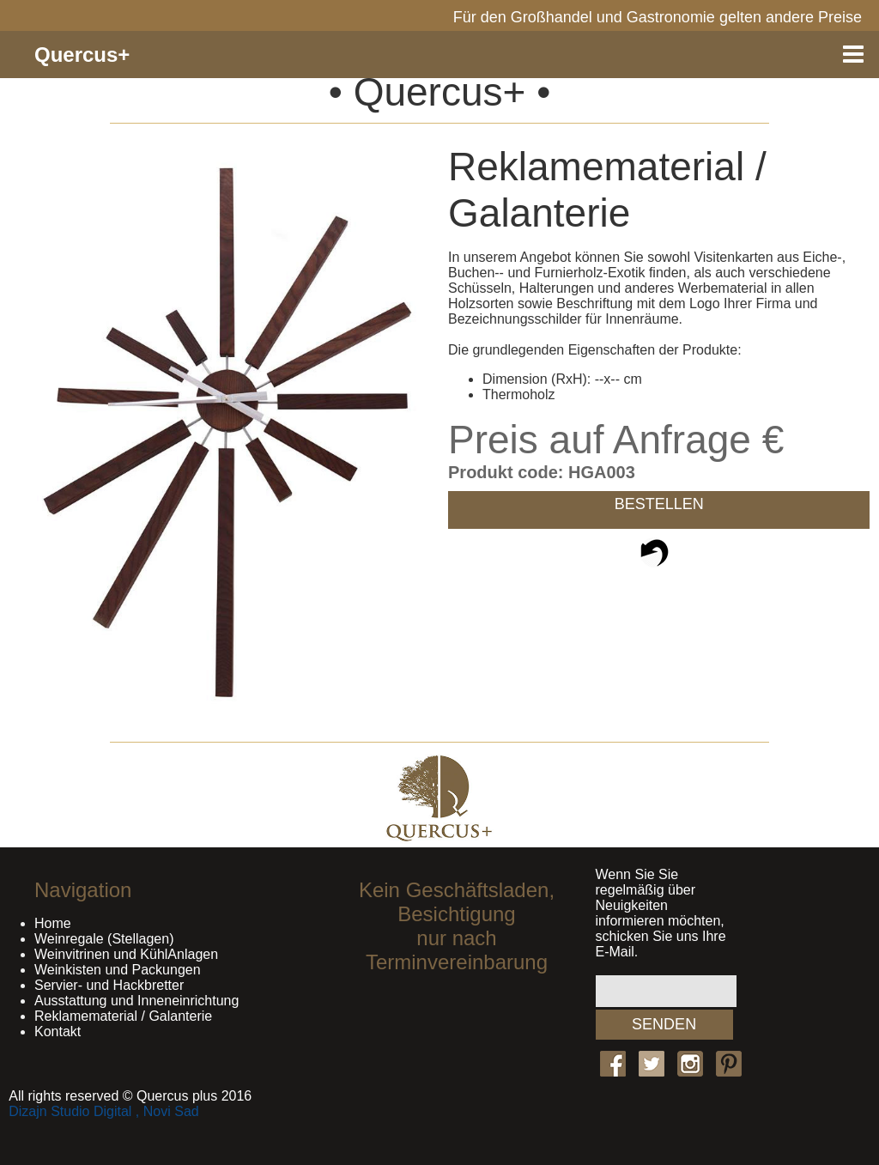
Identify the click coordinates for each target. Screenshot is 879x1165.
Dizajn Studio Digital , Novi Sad (103, 1111)
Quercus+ (82, 54)
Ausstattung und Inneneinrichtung (136, 1000)
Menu (853, 54)
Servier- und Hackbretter (109, 985)
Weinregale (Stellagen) (103, 938)
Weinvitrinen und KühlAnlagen (126, 954)
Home (52, 923)
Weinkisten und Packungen (117, 969)
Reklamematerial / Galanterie (123, 1016)
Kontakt (57, 1031)
